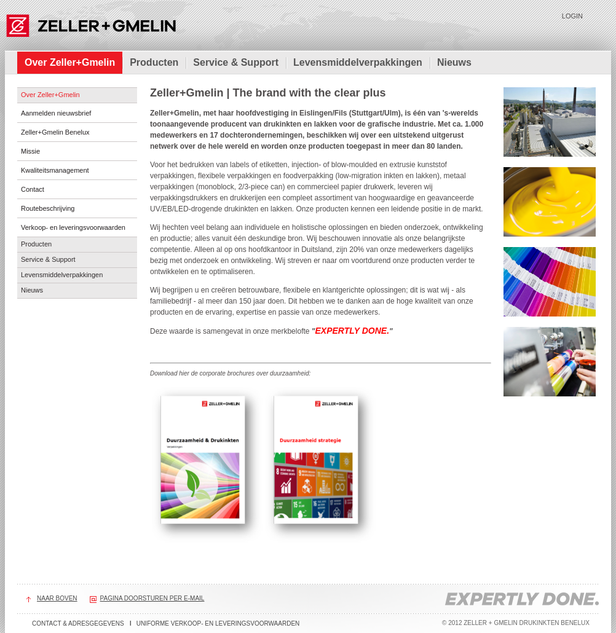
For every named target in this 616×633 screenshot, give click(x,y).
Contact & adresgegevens (78, 623)
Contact (32, 189)
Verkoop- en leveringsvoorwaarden (73, 227)
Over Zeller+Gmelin (70, 62)
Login (572, 16)
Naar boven (57, 598)
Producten (154, 62)
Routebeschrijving (47, 208)
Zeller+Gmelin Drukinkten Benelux (90, 24)
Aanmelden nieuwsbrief (56, 113)
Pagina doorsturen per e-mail (152, 598)
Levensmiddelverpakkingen (357, 62)
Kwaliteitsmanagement (55, 170)
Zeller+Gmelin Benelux (55, 132)
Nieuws (454, 62)
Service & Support (235, 62)
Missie (30, 151)
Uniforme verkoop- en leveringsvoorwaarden (218, 623)
